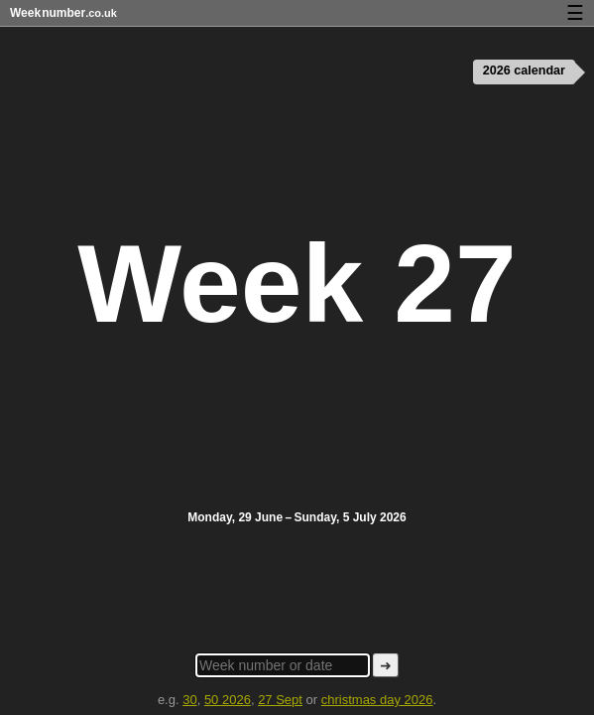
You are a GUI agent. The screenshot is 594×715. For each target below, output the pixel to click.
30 (189, 699)
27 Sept (280, 699)
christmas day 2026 (377, 699)
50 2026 (227, 699)
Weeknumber (63, 13)
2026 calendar (522, 70)
